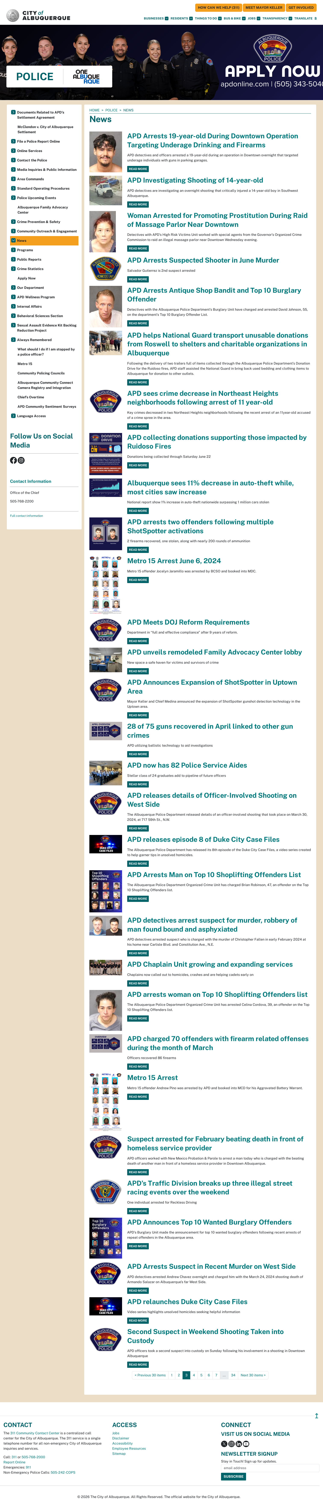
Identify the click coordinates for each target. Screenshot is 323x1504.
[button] (303, 18)
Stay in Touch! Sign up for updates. (249, 1461)
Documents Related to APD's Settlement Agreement (40, 115)
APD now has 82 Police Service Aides (187, 765)
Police (111, 110)
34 (233, 1375)
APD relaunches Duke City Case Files (187, 1302)
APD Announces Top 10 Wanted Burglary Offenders (209, 1222)
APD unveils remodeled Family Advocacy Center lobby (214, 652)
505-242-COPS (63, 1472)
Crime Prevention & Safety (38, 222)
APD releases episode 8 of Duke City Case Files (203, 839)
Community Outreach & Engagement (47, 231)
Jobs (254, 18)
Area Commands (30, 179)
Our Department (30, 288)
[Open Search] (316, 18)
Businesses (156, 18)
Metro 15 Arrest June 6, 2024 (174, 561)
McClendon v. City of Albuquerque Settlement (45, 129)
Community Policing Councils (41, 373)
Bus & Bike (235, 18)
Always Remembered (34, 340)
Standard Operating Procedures (43, 188)
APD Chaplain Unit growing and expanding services (210, 964)
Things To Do (208, 18)
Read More (138, 169)
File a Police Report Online (38, 141)
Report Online (14, 1462)
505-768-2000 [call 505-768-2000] (33, 1457)
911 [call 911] (28, 1467)
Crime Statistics (30, 269)
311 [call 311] (14, 1457)
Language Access (31, 416)
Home (94, 110)
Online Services (29, 151)
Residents (182, 18)
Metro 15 (25, 364)
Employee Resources (129, 1448)
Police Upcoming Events (36, 198)
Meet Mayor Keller (264, 8)
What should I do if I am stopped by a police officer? (46, 351)
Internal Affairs (29, 306)
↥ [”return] (317, 1416)
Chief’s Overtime (31, 397)
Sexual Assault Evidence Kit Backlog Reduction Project (47, 327)
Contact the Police (32, 160)
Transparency (277, 18)
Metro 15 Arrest (152, 1077)
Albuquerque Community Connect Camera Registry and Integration (45, 385)
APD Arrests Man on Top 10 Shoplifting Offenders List (214, 875)
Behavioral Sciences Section (40, 316)
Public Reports (29, 259)
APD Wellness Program (36, 297)
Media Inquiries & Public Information (47, 170)
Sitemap (119, 1454)
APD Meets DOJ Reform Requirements (188, 622)
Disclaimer (120, 1438)
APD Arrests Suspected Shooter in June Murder (203, 260)
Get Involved (301, 8)
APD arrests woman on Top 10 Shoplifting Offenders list (217, 994)
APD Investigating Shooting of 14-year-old (195, 180)
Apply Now (27, 278)
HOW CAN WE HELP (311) (218, 8)
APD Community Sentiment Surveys (47, 407)
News (21, 241)
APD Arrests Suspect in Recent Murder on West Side (211, 1266)
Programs (25, 250)
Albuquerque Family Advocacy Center (43, 209)
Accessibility (122, 1443)
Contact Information (30, 481)
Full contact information (26, 515)
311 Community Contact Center (34, 1433)
